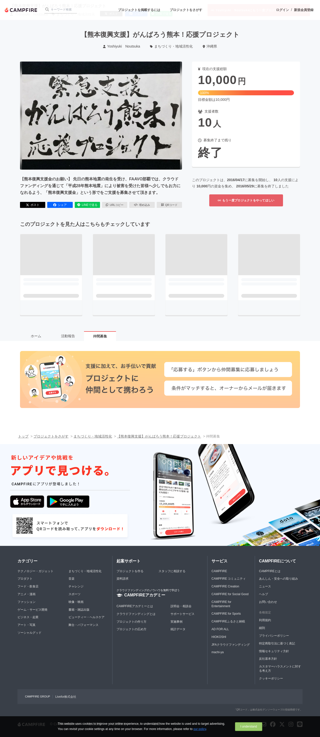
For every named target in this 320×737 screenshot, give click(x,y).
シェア (60, 205)
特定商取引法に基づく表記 (277, 643)
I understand (248, 726)
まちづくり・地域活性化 (171, 46)
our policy (200, 729)
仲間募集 (100, 336)
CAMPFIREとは (269, 571)
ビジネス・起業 (28, 617)
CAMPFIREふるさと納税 (228, 621)
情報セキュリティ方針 (274, 651)
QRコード (169, 204)
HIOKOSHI (219, 637)
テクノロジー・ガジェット (36, 571)
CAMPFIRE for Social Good (230, 594)
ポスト (33, 205)
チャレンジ (76, 586)
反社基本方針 (268, 658)
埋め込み (142, 204)
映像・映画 (76, 602)
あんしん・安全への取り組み (278, 578)
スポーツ (74, 594)
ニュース (265, 586)
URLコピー (115, 204)
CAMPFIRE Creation (225, 586)
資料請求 (122, 578)
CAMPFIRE (219, 571)
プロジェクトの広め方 (131, 629)
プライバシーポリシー (274, 635)
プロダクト (25, 578)
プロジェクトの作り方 (131, 621)
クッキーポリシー (271, 678)
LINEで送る (87, 205)
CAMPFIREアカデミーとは (134, 606)
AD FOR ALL (220, 629)
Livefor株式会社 (65, 696)
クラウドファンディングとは (136, 614)
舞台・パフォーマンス (83, 625)
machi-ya (218, 652)
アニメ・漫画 (27, 594)
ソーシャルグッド (30, 632)
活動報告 (68, 336)
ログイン (282, 10)
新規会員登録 (304, 10)
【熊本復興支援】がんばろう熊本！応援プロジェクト (159, 436)
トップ (23, 436)
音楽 (71, 578)
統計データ (178, 629)
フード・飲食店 (28, 586)
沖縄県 (210, 46)
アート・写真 (27, 625)
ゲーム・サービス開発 (33, 609)
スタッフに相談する (172, 571)
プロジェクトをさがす (186, 10)
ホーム (36, 336)
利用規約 (265, 620)
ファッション (27, 602)
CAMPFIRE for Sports (226, 613)
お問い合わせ (268, 602)
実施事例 (176, 621)
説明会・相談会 (181, 606)
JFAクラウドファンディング (231, 644)
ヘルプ (263, 594)
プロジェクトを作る (130, 571)
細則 (262, 628)
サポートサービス (182, 614)
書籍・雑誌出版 (79, 609)
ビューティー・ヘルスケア (86, 617)
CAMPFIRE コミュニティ (229, 578)
